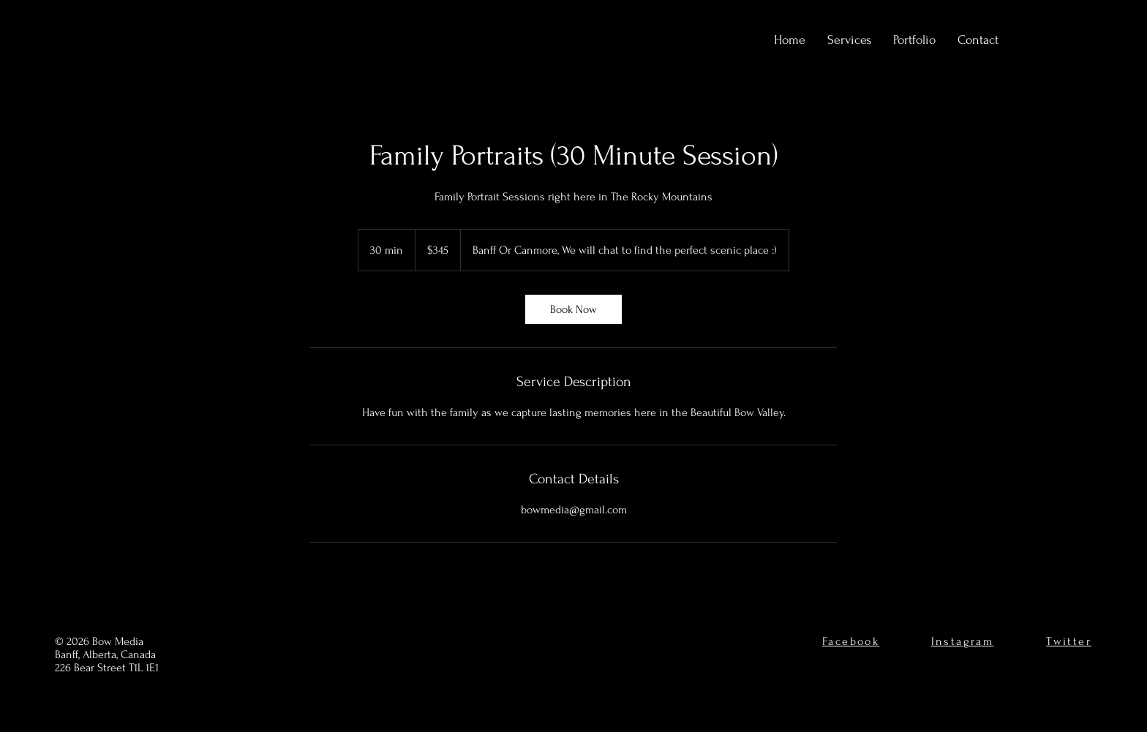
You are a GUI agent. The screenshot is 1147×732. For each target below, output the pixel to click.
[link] (573, 309)
